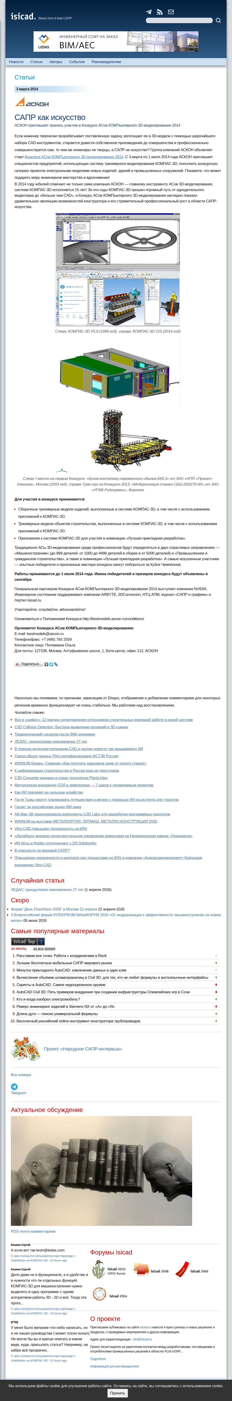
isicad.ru (145, 1327)
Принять (117, 1393)
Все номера (21, 1075)
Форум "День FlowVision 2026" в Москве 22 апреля (54, 909)
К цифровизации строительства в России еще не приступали (66, 770)
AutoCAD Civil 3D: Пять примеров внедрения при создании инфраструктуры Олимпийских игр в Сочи (103, 992)
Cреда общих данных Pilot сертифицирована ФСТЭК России (66, 756)
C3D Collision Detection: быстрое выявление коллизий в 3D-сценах (71, 727)
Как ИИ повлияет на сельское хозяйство (48, 792)
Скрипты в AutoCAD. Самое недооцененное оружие (61, 985)
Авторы (55, 62)
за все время (44, 948)
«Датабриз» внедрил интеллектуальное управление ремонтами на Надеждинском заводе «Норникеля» (103, 836)
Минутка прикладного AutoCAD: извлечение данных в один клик (71, 970)
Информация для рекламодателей (114, 1366)
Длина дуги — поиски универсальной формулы (57, 1014)
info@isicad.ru (142, 1339)
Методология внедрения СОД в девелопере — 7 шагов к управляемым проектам (83, 785)
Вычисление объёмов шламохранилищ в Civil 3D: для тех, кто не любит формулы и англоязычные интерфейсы (112, 977)
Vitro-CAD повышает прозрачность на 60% (50, 829)
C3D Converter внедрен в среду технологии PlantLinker (61, 778)
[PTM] (14, 1322)
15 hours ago (58, 1260)
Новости (16, 62)
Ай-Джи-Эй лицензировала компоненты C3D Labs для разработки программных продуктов (92, 814)
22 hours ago (58, 1360)
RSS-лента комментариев (33, 1231)
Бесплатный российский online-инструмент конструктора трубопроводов (78, 1021)
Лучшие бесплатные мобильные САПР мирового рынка (64, 963)
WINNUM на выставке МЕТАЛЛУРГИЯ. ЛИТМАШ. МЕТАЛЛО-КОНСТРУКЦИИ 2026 (85, 821)
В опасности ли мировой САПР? (42, 850)
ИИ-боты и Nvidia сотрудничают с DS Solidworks (55, 843)
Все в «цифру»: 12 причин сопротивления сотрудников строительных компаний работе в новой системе (103, 720)
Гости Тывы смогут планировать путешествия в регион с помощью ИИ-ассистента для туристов (96, 799)
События (77, 62)
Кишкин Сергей (20, 1244)
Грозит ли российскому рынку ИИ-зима (47, 807)
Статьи (36, 62)
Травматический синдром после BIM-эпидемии (54, 734)
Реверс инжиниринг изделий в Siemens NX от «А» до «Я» (66, 1006)
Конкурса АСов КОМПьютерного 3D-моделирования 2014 (74, 157)
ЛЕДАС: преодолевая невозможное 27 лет (50, 741)
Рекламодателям (106, 62)
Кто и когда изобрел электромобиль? (48, 999)
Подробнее (98, 1359)
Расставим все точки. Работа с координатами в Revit (61, 956)
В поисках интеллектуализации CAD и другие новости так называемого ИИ (78, 749)
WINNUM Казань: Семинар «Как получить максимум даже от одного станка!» (80, 763)
